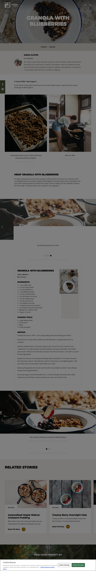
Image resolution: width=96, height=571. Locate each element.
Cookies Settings (64, 565)
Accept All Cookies (78, 565)
